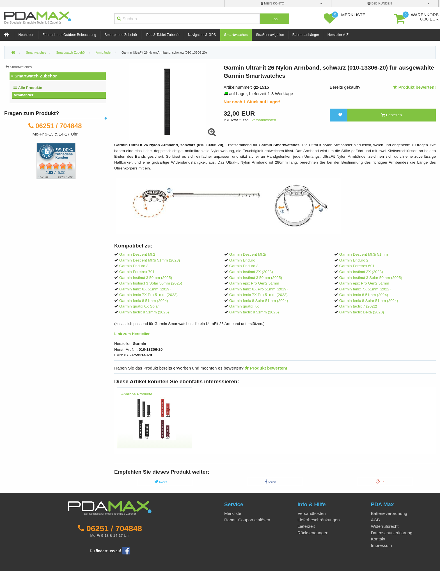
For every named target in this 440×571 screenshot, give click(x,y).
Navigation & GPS (202, 35)
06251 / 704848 (58, 126)
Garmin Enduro (242, 260)
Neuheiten (26, 35)
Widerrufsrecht (385, 526)
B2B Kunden (379, 3)
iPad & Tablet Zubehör (162, 35)
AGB (375, 519)
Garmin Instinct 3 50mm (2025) (145, 278)
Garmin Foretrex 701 (137, 272)
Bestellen (391, 115)
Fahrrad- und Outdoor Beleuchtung (69, 35)
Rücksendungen (312, 532)
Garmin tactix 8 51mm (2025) (144, 312)
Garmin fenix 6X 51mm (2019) (145, 289)
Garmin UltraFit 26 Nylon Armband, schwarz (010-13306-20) (164, 52)
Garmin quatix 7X (244, 306)
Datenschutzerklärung (391, 532)
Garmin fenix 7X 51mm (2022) (365, 289)
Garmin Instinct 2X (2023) (251, 272)
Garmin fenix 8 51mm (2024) (363, 295)
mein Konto (272, 3)
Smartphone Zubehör (120, 35)
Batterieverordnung (389, 513)
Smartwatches (236, 35)
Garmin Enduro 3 (133, 266)
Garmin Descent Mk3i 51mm (363, 254)
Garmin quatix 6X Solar (139, 306)
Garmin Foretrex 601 (357, 266)
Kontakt (378, 538)
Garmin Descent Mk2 (137, 254)
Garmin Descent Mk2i (247, 254)
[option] (154, 420)
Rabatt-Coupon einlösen (247, 519)
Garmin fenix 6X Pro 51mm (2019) (258, 289)
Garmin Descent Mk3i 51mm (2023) (149, 260)
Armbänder (23, 95)
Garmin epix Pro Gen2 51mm (254, 283)
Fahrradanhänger (305, 35)
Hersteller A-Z (338, 35)
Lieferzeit (306, 526)
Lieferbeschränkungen (318, 519)
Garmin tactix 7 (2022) (358, 306)
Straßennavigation (270, 35)
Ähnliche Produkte (136, 394)
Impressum (381, 545)
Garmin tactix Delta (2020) (361, 312)
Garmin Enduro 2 (353, 260)
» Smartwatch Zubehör (34, 76)
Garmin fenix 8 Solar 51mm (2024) (258, 301)
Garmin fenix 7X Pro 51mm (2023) (148, 295)
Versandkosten (263, 120)
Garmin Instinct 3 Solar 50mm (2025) (370, 278)
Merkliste (232, 513)
